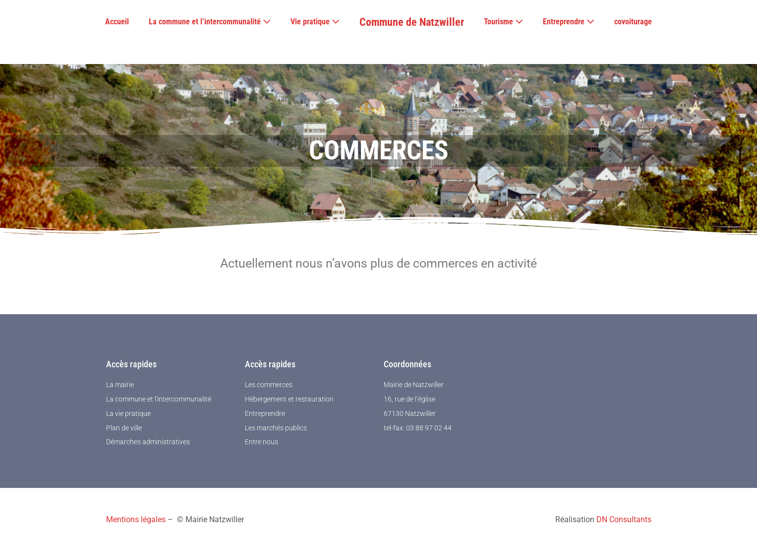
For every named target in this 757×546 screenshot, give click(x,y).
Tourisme (503, 21)
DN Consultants (623, 519)
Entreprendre (568, 21)
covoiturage (633, 21)
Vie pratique (315, 21)
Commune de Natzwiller (411, 22)
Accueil (117, 21)
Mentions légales (136, 519)
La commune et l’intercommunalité (210, 21)
